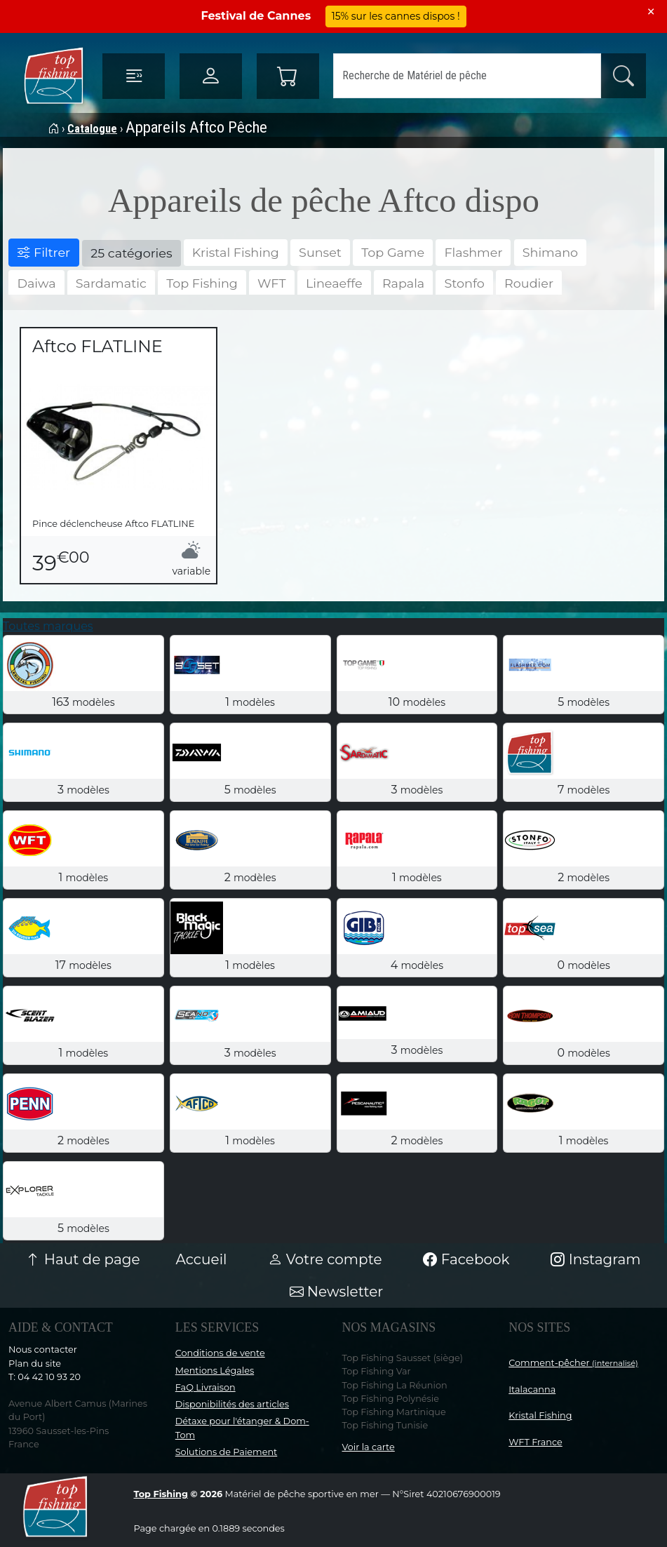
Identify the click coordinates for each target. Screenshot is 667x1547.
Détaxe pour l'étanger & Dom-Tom (242, 1428)
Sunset (320, 252)
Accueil (201, 1259)
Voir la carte (368, 1447)
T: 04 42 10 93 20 (44, 1377)
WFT (271, 283)
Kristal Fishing (235, 252)
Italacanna (531, 1389)
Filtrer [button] (44, 252)
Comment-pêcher (573, 1363)
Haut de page (83, 1259)
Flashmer (473, 252)
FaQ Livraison (205, 1387)
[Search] (467, 75)
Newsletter (337, 1291)
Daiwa (36, 283)
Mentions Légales (214, 1370)
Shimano (550, 252)
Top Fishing (202, 283)
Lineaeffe (334, 283)
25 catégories (131, 253)
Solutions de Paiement (226, 1452)
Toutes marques (48, 626)
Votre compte (325, 1259)
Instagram (595, 1259)
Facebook (466, 1259)
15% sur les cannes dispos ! (396, 16)
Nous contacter (42, 1349)
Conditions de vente (220, 1353)
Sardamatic (111, 283)
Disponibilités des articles (232, 1404)
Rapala (403, 283)
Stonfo (464, 283)
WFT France (535, 1442)
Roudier (528, 283)
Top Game (392, 252)
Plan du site (34, 1363)
